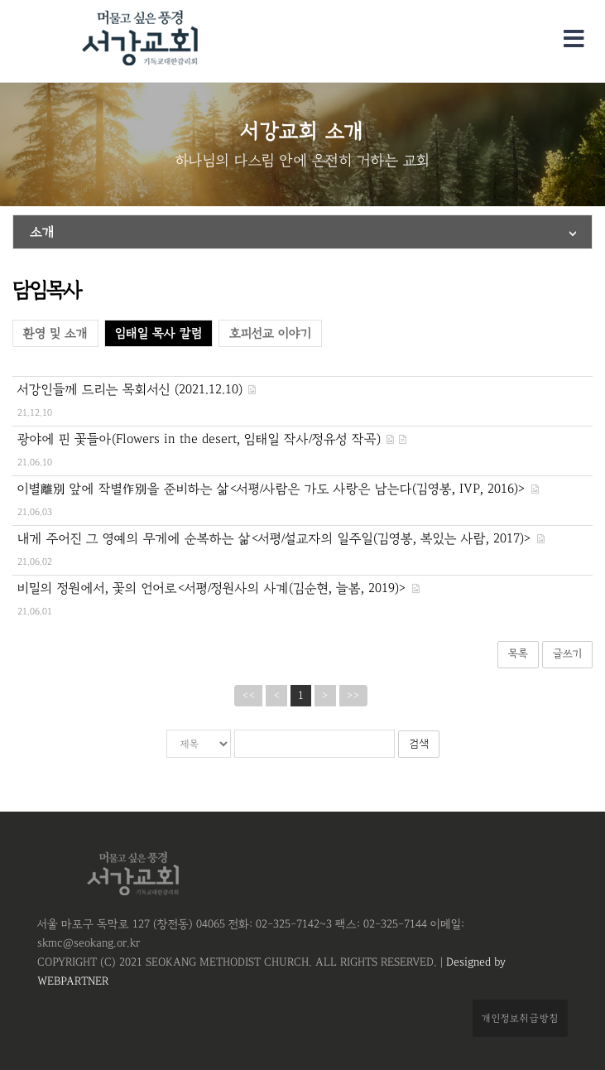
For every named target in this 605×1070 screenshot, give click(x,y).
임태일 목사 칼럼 (158, 333)
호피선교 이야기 (270, 333)
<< (248, 695)
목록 (518, 653)
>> (353, 695)
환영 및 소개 (55, 333)
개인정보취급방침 (520, 1018)
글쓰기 (567, 653)
